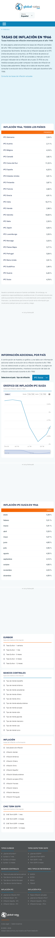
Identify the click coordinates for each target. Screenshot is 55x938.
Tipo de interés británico (13, 685)
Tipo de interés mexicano (13, 721)
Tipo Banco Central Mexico (11, 883)
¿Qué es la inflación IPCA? (38, 898)
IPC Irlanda (7, 208)
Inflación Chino (10, 766)
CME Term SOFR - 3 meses (13, 819)
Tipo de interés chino (11, 699)
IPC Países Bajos (10, 247)
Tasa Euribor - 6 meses (12, 659)
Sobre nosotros (16, 924)
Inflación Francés (10, 784)
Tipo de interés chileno (12, 694)
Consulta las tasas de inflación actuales (16, 76)
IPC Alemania (8, 137)
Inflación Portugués (11, 797)
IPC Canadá (8, 157)
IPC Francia (8, 189)
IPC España (8, 170)
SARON (31, 874)
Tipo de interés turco (11, 730)
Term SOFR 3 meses (36, 862)
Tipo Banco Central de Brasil (12, 877)
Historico (5, 29)
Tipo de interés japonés (12, 717)
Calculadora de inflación (13, 748)
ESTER (31, 877)
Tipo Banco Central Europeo (12, 880)
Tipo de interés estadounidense (15, 703)
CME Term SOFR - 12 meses (14, 828)
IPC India (7, 202)
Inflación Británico (11, 757)
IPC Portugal (8, 254)
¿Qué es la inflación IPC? (10, 895)
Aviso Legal (5, 924)
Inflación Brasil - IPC (9, 898)
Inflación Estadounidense (13, 775)
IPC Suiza (7, 279)
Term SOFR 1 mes (35, 860)
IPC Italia (7, 221)
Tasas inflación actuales (37, 895)
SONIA (31, 880)
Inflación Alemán (10, 752)
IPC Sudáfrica (9, 267)
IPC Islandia (8, 215)
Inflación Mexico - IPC (9, 904)
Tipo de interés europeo (12, 708)
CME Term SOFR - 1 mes (13, 814)
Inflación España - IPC (10, 901)
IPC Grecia (7, 195)
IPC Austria (8, 144)
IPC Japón (7, 228)
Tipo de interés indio (11, 712)
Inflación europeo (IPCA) (13, 779)
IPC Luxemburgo (10, 234)
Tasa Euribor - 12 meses (13, 663)
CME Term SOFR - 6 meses (13, 823)
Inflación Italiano (10, 788)
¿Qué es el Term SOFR (36, 856)
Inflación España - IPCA (37, 901)
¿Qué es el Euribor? (8, 853)
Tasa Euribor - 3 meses (12, 654)
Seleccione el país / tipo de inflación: (15, 378)
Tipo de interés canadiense (14, 690)
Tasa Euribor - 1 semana (13, 645)
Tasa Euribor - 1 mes (11, 650)
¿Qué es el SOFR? (35, 853)
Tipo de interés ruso (11, 726)
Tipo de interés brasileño (13, 681)
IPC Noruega (8, 241)
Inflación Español (10, 770)
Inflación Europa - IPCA (37, 904)
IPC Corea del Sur (10, 163)
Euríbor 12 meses (8, 862)
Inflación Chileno (10, 761)
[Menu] (4, 24)
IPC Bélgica (8, 150)
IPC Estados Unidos (11, 176)
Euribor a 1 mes (7, 856)
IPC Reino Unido (10, 260)
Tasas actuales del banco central (13, 874)
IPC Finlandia (8, 182)
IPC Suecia (7, 273)
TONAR (31, 883)
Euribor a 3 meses (8, 860)
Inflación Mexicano (11, 792)
